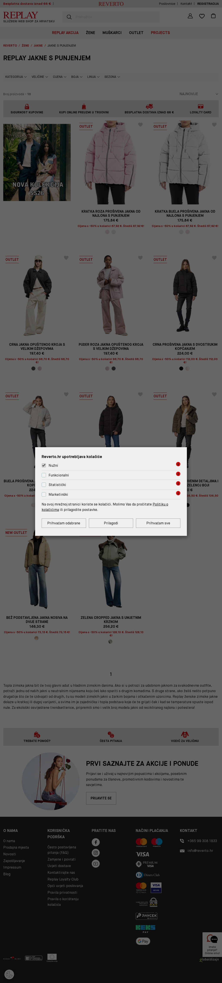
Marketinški (58, 494)
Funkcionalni (59, 475)
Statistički (57, 485)
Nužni (53, 465)
